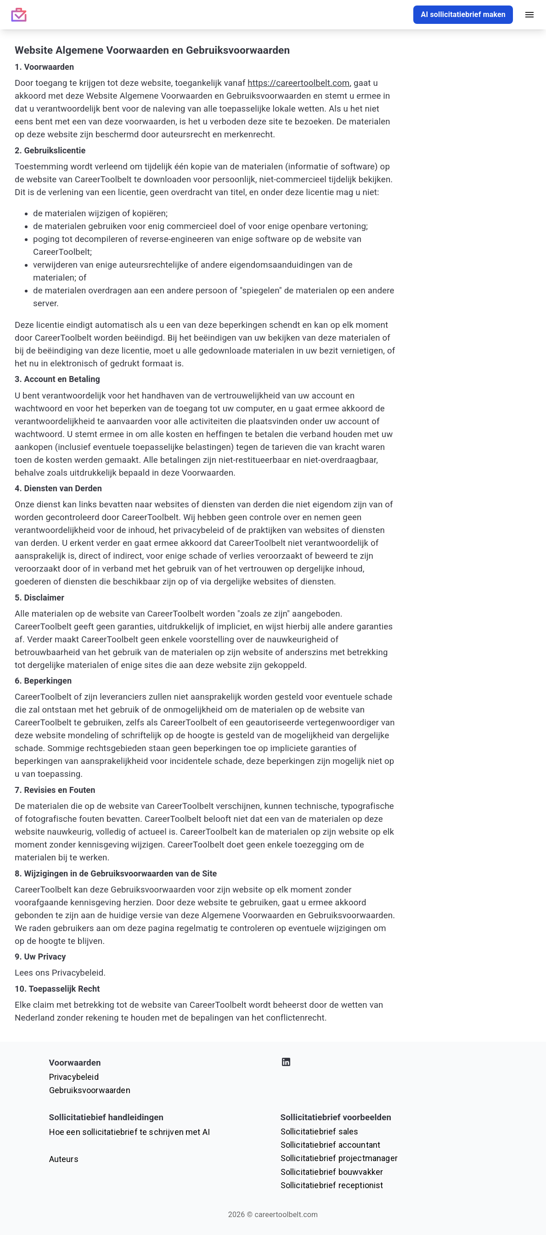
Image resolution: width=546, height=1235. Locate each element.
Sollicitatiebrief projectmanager (339, 1158)
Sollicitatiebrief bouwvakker (332, 1172)
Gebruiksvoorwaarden (89, 1090)
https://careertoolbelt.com (298, 83)
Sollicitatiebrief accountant (331, 1145)
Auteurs (64, 1159)
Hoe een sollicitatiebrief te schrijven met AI (129, 1132)
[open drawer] (529, 15)
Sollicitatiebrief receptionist (332, 1185)
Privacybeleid (74, 1077)
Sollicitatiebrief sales (320, 1131)
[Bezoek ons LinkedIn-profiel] (389, 1063)
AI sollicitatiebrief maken (463, 14)
